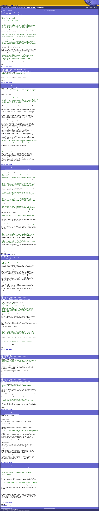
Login (21, 5)
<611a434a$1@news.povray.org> (12, 87)
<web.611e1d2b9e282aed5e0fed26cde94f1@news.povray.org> (18, 381)
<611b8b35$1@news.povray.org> (12, 259)
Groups (5, 5)
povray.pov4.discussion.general (16, 7)
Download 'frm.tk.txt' (5, 352)
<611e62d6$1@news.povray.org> (12, 414)
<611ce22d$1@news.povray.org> (12, 358)
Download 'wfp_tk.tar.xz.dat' (6, 254)
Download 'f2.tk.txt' (4, 505)
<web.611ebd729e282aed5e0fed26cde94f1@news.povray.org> (18, 467)
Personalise (13, 5)
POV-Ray (2, 7)
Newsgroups (7, 7)
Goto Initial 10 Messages (49, 10)
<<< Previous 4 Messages (6, 10)
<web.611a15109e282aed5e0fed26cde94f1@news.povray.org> (18, 71)
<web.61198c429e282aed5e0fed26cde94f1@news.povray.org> (18, 14)
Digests (8, 5)
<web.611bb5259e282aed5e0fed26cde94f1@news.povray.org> (18, 299)
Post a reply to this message (6, 66)
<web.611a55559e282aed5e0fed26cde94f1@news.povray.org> (18, 169)
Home (2, 5)
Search (17, 5)
